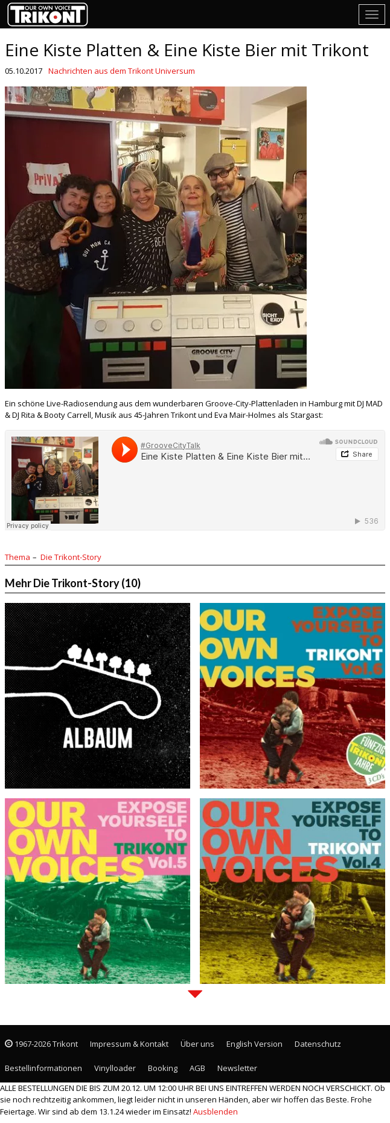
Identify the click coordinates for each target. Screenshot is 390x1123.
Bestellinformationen (43, 1068)
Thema (17, 557)
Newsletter (237, 1068)
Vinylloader (115, 1068)
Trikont (51, 14)
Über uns (197, 1043)
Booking (162, 1068)
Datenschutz (318, 1043)
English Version (254, 1043)
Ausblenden (215, 1111)
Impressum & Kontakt (129, 1043)
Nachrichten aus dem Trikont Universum (121, 70)
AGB (197, 1068)
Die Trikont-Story (70, 557)
